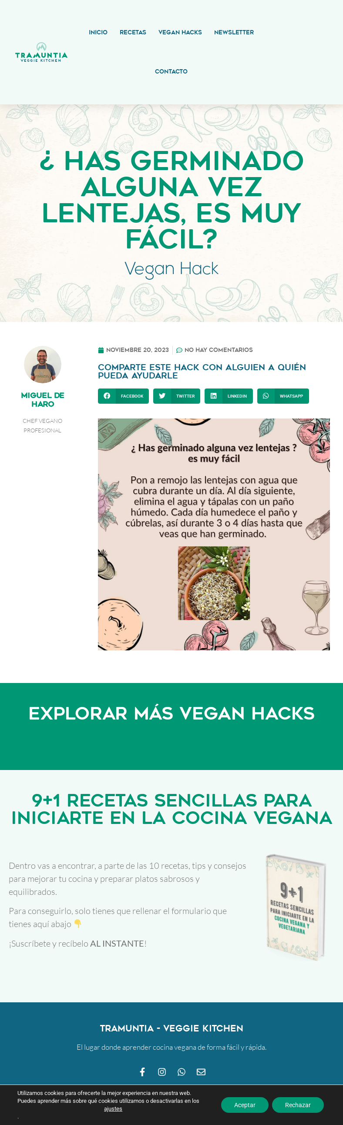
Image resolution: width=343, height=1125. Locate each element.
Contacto (171, 71)
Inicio (98, 32)
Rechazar (298, 1105)
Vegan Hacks (180, 32)
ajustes (113, 1108)
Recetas (133, 32)
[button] (123, 396)
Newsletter (234, 32)
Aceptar (245, 1105)
